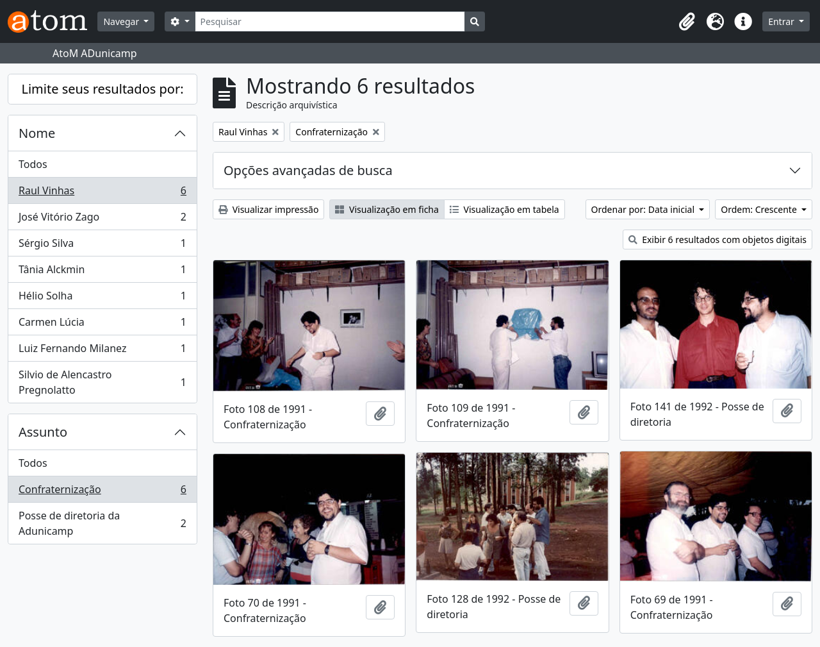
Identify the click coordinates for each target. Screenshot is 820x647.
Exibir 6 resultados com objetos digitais (717, 239)
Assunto (43, 432)
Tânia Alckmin (102, 272)
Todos (33, 164)
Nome (37, 133)
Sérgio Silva (102, 245)
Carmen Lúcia (102, 324)
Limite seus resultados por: (102, 88)
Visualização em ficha (387, 209)
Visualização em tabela (504, 209)
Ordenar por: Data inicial (644, 209)
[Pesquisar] (330, 21)
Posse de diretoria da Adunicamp (102, 523)
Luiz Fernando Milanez (102, 351)
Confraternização (102, 492)
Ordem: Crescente (760, 209)
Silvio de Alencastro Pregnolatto (102, 382)
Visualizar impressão (268, 209)
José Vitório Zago (102, 219)
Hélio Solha (102, 298)
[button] (687, 22)
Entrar (782, 21)
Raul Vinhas (102, 193)
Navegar (122, 21)
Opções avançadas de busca (308, 170)
